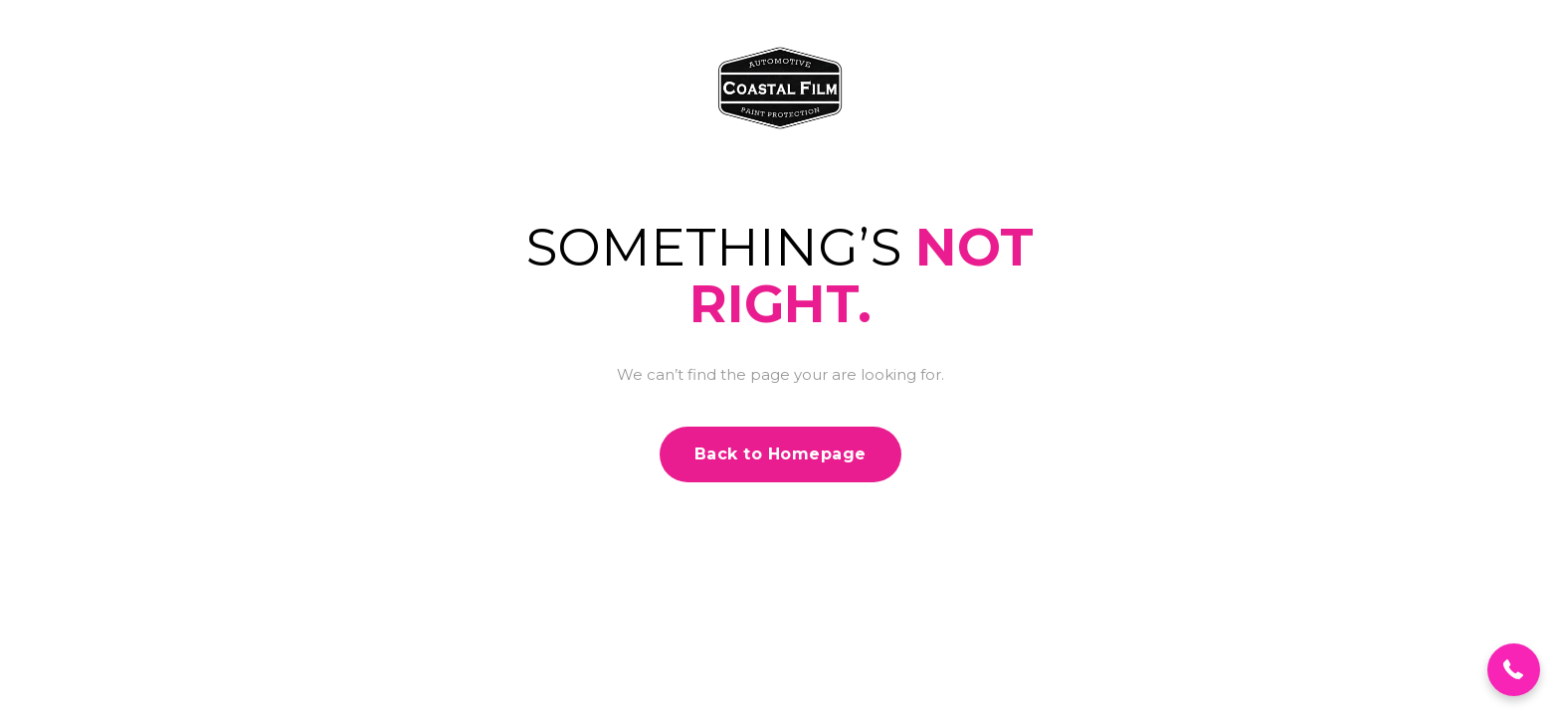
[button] (1513, 669)
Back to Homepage (780, 454)
